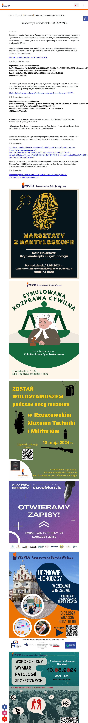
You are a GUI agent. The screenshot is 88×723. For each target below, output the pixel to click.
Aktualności (28, 15)
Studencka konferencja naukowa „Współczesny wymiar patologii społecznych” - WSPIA (41, 93)
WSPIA (11, 15)
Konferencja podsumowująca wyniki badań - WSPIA (28, 57)
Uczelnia (19, 15)
